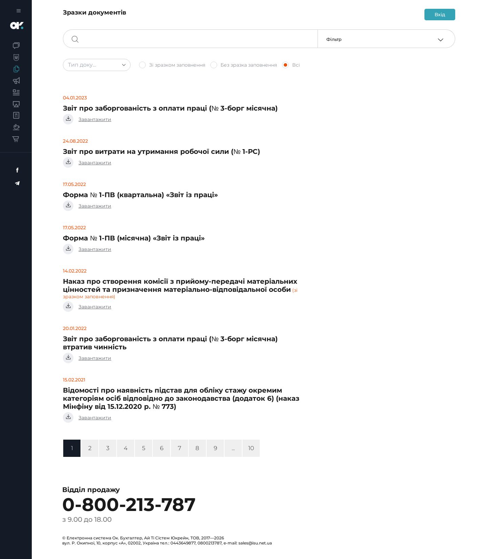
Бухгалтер (21, 25)
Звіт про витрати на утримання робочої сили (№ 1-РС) (161, 151)
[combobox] (96, 65)
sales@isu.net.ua (255, 542)
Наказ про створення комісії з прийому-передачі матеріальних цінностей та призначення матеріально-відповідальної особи (180, 285)
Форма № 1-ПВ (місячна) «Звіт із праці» (134, 238)
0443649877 (182, 542)
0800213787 (210, 542)
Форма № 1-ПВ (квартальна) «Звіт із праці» (140, 195)
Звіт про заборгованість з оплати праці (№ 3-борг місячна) (170, 108)
